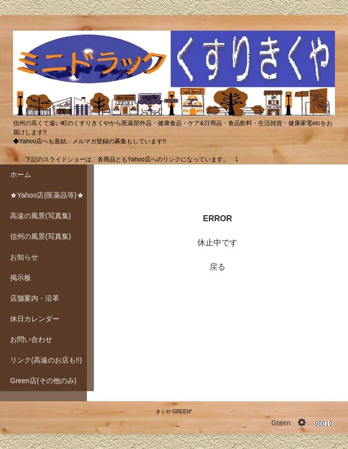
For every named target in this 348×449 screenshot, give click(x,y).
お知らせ (24, 257)
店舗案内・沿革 (34, 298)
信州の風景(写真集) (40, 236)
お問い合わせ (31, 339)
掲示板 (20, 278)
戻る (217, 266)
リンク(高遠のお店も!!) (46, 360)
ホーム (20, 174)
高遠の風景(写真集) (40, 216)
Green (281, 423)
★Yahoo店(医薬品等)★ (47, 195)
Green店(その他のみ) (43, 381)
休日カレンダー (34, 319)
